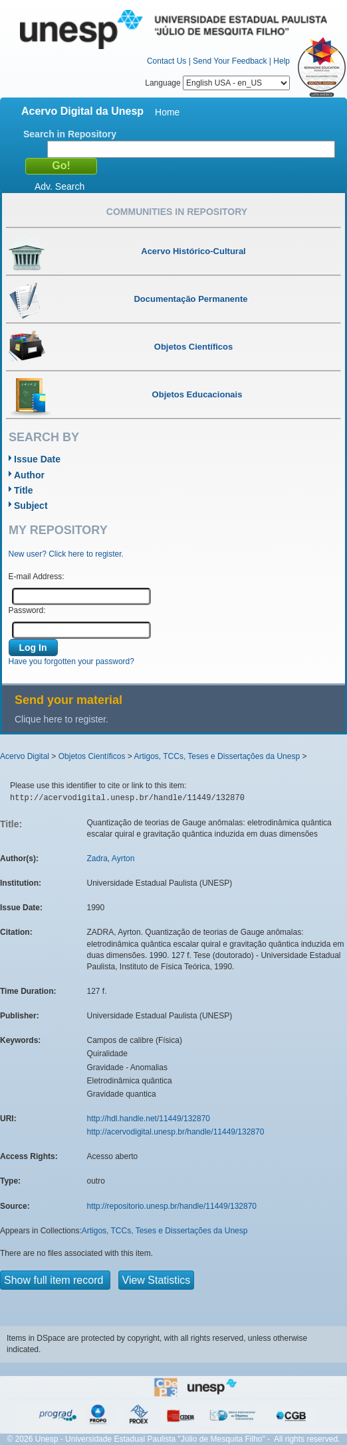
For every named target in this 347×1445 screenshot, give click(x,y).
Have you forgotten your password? (71, 661)
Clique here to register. (61, 719)
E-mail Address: (36, 576)
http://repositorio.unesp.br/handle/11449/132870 (172, 1206)
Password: (27, 610)
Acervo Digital (24, 756)
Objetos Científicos (92, 756)
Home (167, 112)
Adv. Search (59, 186)
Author (29, 475)
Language (217, 83)
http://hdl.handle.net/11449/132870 (149, 1118)
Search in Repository (69, 134)
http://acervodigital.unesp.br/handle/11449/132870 (176, 1131)
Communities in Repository (176, 211)
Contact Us (166, 61)
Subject (31, 505)
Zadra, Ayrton (111, 858)
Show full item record (55, 1280)
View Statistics (156, 1280)
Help (281, 61)
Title (23, 490)
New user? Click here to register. (66, 554)
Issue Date (37, 459)
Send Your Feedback (230, 61)
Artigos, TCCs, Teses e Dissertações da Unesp (217, 756)
